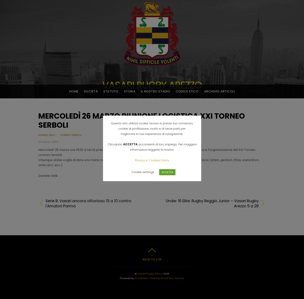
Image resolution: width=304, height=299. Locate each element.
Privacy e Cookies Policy (152, 160)
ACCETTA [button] (167, 172)
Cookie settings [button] (142, 172)
